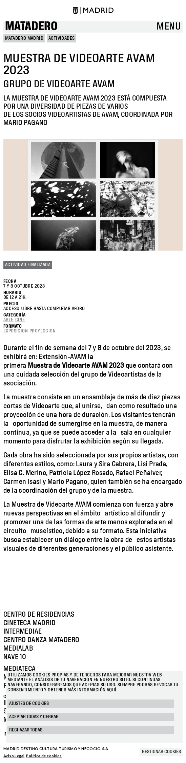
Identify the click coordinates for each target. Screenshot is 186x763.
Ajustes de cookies (29, 703)
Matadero (31, 27)
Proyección (42, 331)
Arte (8, 319)
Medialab (18, 648)
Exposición (15, 331)
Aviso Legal (13, 756)
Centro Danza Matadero (41, 640)
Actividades (61, 38)
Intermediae (22, 631)
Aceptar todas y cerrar (34, 716)
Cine (20, 319)
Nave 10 (14, 657)
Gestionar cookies (161, 751)
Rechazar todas (25, 730)
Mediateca (19, 669)
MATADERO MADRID (24, 38)
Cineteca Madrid (29, 623)
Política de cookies (44, 756)
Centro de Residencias (38, 614)
